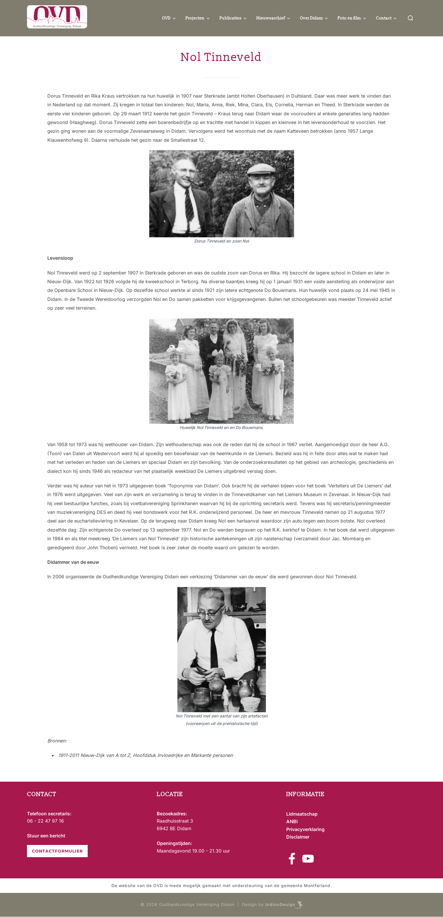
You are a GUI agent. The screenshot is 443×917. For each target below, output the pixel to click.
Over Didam (314, 18)
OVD (169, 18)
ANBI (292, 821)
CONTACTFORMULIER (57, 851)
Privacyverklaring (305, 829)
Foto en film (352, 18)
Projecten (198, 18)
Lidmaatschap (302, 814)
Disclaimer (297, 837)
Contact (387, 18)
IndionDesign (280, 904)
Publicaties (233, 18)
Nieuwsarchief (273, 18)
